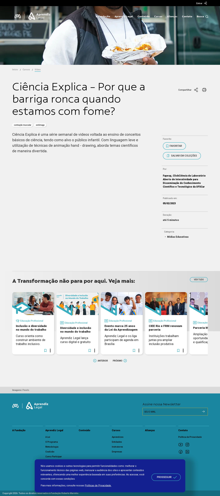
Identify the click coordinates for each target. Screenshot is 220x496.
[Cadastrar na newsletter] (203, 411)
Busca (200, 16)
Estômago (40, 125)
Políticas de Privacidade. (98, 485)
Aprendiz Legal (124, 16)
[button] (45, 350)
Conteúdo (144, 16)
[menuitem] (201, 3)
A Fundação (103, 16)
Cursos (158, 16)
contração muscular (22, 125)
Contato (187, 16)
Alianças (172, 16)
